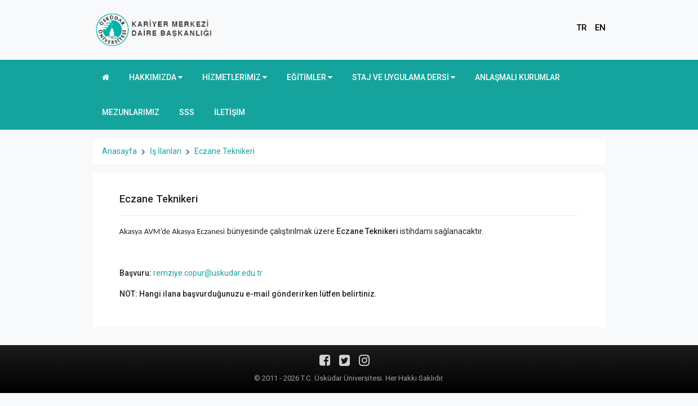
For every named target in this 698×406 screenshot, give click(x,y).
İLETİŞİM (229, 112)
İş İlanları (165, 151)
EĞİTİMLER (309, 77)
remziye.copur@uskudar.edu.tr (208, 272)
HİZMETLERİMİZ (234, 77)
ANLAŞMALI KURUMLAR (517, 77)
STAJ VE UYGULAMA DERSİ (403, 77)
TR (581, 28)
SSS (186, 112)
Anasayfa (119, 151)
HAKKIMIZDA (156, 77)
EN (600, 28)
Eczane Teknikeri (224, 151)
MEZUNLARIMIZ (130, 112)
